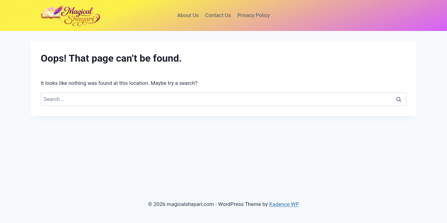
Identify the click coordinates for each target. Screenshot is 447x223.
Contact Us (218, 15)
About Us (188, 15)
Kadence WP (284, 204)
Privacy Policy (253, 15)
